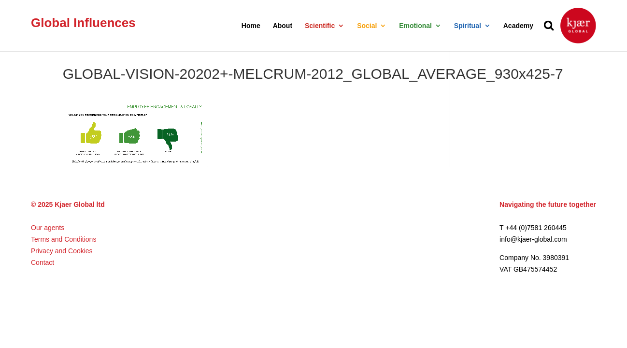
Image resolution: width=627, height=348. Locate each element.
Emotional (415, 25)
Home (251, 25)
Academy (518, 25)
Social (367, 25)
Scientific (320, 25)
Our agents (47, 228)
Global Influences (83, 22)
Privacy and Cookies (62, 251)
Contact (42, 262)
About (282, 25)
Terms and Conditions (63, 239)
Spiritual (467, 25)
